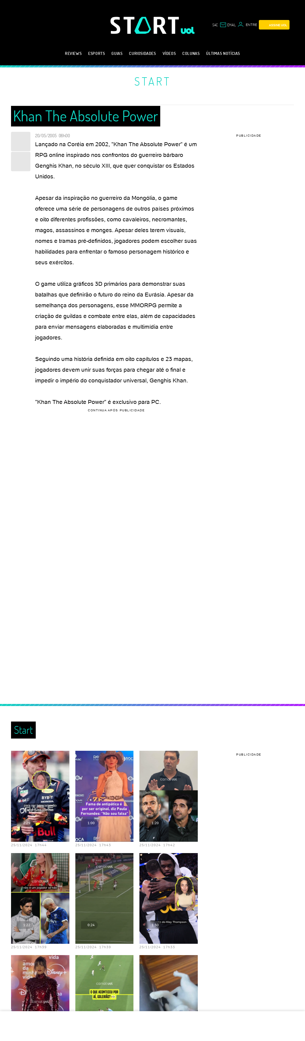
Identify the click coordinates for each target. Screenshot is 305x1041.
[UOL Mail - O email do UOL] (228, 24)
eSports (96, 53)
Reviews (73, 53)
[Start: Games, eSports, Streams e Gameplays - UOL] (146, 25)
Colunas (191, 53)
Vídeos (169, 53)
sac (215, 24)
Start (152, 81)
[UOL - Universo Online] (188, 30)
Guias (116, 53)
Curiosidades (142, 53)
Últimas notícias (223, 53)
